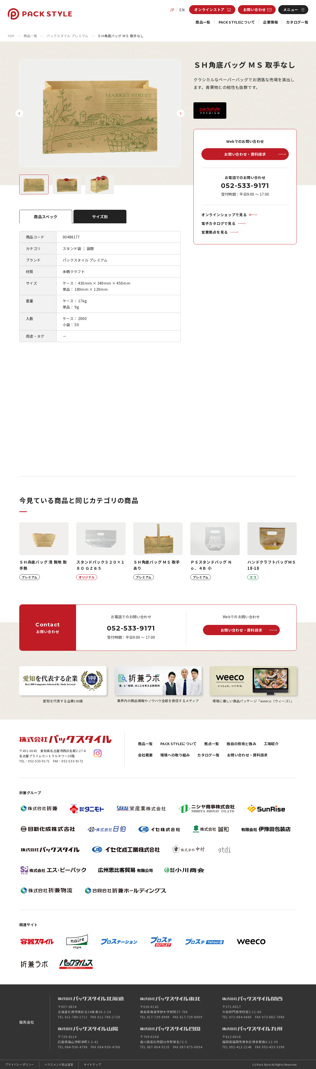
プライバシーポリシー (19, 1064)
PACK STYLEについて (237, 22)
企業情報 (270, 22)
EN (182, 10)
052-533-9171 (245, 185)
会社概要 (145, 754)
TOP (11, 35)
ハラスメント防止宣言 (58, 1064)
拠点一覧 (211, 743)
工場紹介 (271, 743)
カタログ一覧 (297, 22)
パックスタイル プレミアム (67, 35)
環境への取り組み (175, 754)
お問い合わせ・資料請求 (247, 754)
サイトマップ (92, 1064)
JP (172, 10)
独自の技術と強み (241, 743)
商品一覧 (203, 22)
